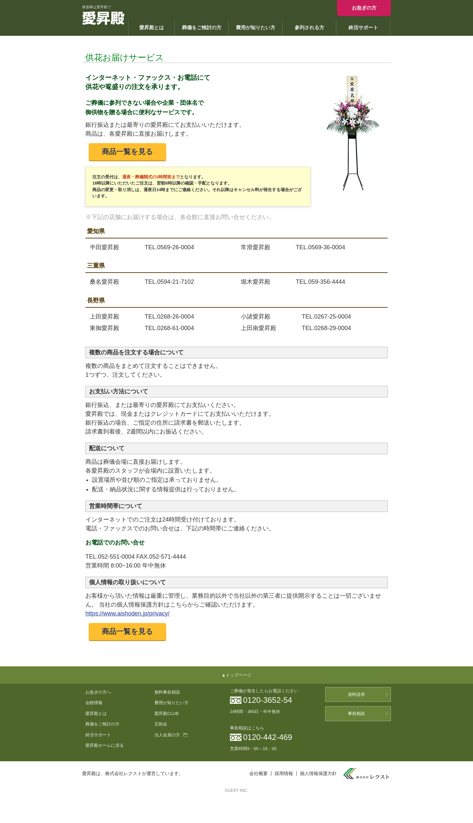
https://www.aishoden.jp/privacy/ (127, 613)
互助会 (160, 724)
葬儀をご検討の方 (201, 27)
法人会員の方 (167, 734)
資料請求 (356, 694)
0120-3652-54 (267, 700)
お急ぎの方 (364, 8)
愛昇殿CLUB (166, 713)
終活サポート (363, 27)
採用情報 (284, 773)
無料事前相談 (167, 692)
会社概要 (258, 773)
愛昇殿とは (151, 27)
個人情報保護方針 (318, 773)
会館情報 (93, 702)
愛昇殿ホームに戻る (104, 745)
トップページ (238, 675)
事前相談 (356, 713)
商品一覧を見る (127, 151)
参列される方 (309, 27)
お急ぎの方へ (98, 692)
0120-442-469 (267, 737)
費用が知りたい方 (255, 27)
